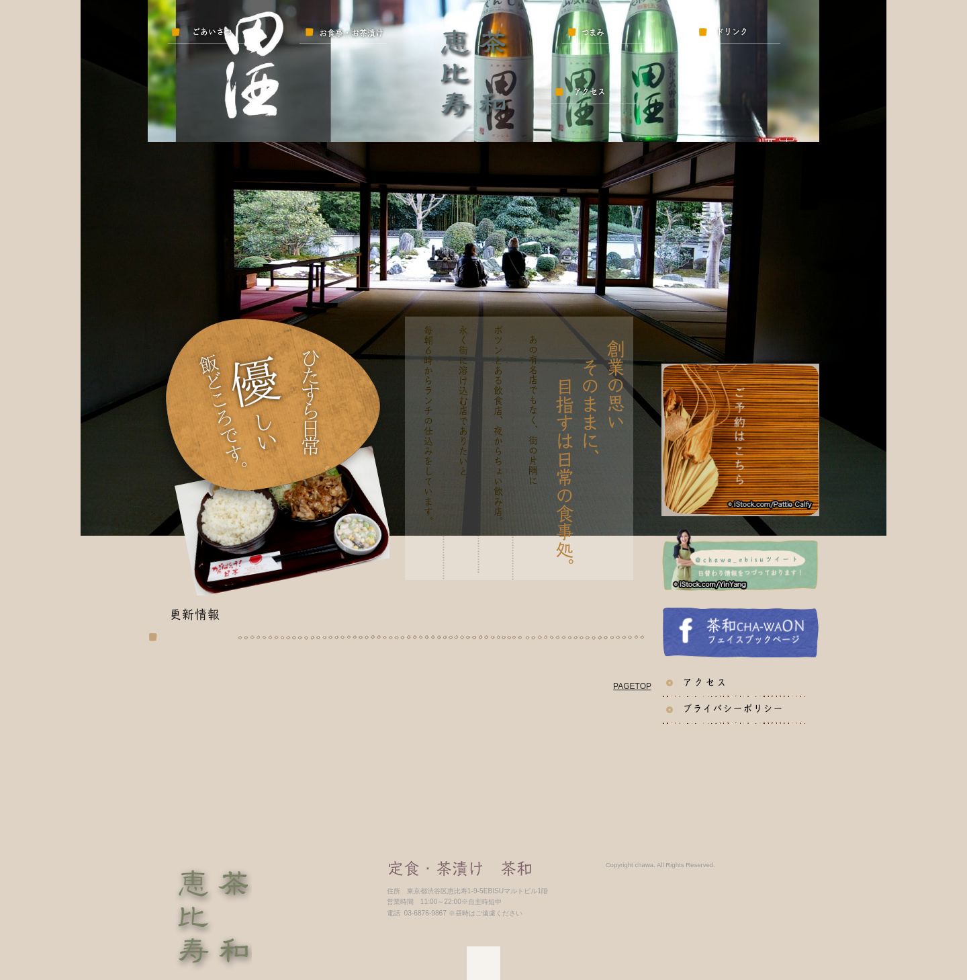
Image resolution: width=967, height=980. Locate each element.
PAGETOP (632, 686)
